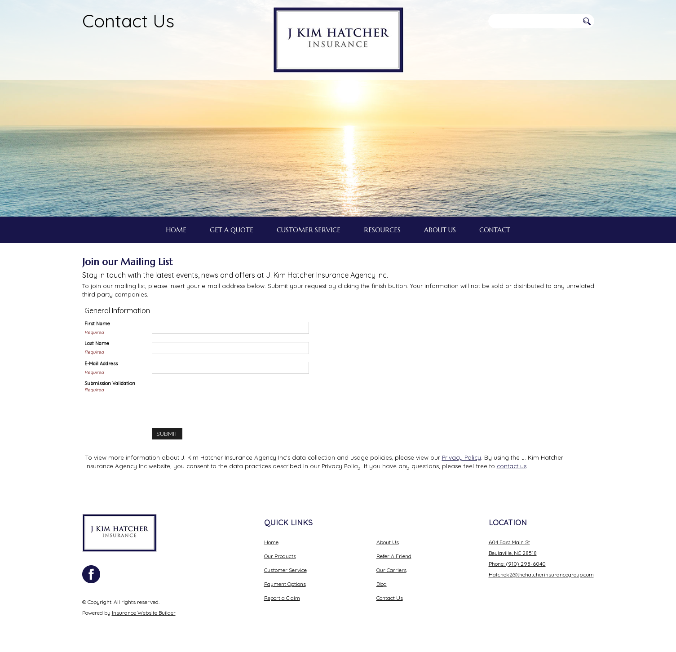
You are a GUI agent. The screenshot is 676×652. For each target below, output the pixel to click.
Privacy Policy (461, 457)
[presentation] (220, 397)
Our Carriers (391, 570)
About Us (387, 542)
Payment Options (285, 584)
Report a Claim (282, 597)
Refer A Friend (393, 556)
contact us (511, 466)
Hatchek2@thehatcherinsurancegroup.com (541, 574)
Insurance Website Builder (144, 612)
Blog (381, 584)
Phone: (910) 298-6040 (517, 563)
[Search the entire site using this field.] (534, 21)
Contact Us (128, 20)
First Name (97, 323)
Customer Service (285, 570)
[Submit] (167, 433)
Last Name (96, 343)
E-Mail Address (101, 363)
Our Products (280, 556)
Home (271, 542)
